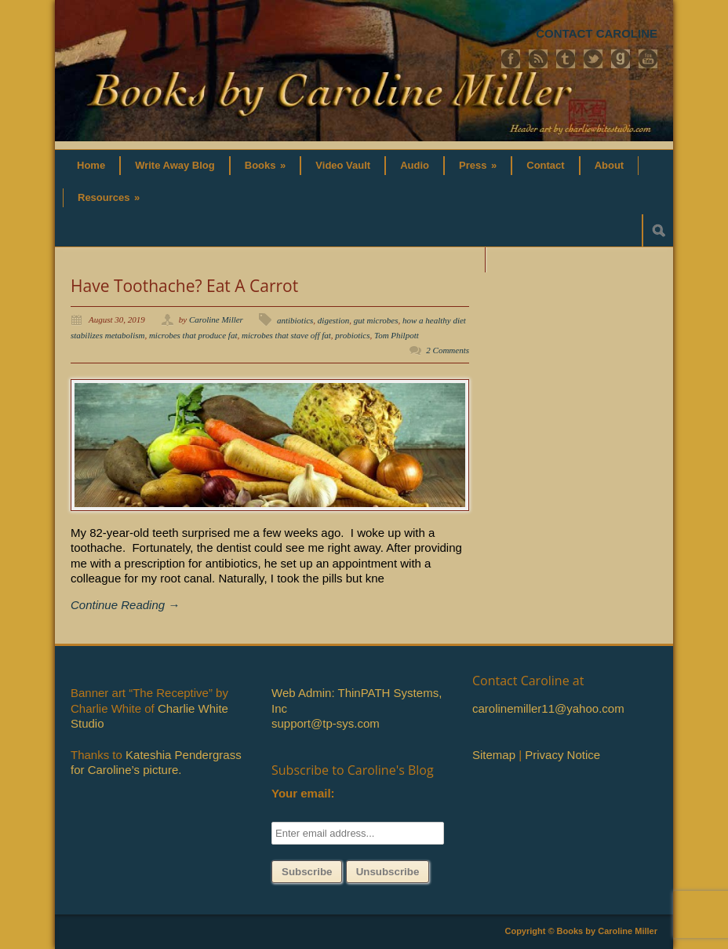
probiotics (352, 335)
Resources (109, 197)
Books (265, 165)
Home (91, 165)
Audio (414, 165)
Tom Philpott (396, 335)
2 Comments (447, 350)
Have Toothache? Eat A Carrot (184, 286)
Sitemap (493, 754)
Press (478, 165)
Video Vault (342, 165)
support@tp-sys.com (325, 723)
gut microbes (376, 320)
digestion (333, 320)
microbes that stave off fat (286, 335)
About (609, 165)
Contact (545, 165)
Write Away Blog (175, 165)
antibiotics (295, 320)
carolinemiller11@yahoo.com (548, 708)
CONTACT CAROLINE (596, 33)
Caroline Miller (216, 319)
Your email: (303, 793)
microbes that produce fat (193, 335)
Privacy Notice (562, 754)
